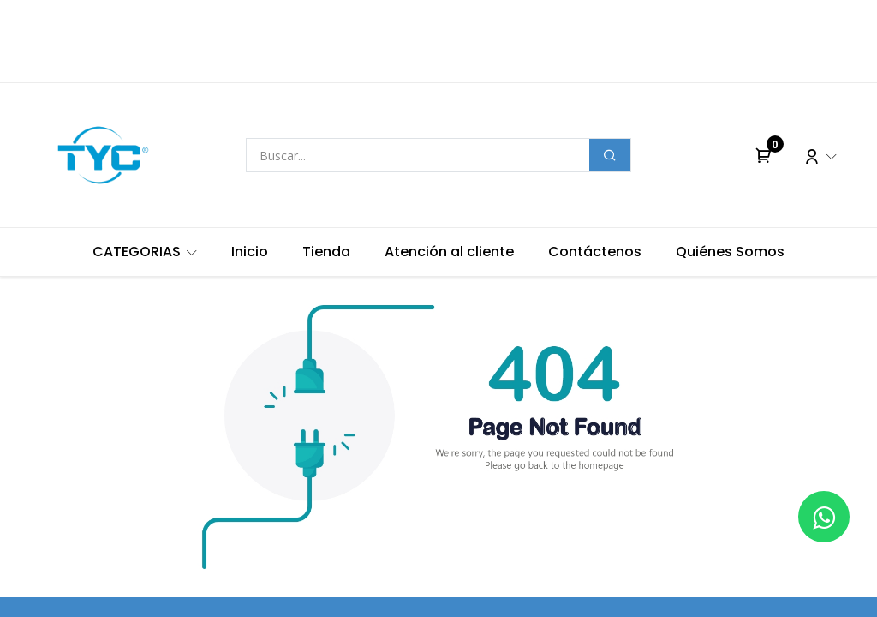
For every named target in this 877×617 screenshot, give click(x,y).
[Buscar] (609, 155)
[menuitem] (144, 252)
